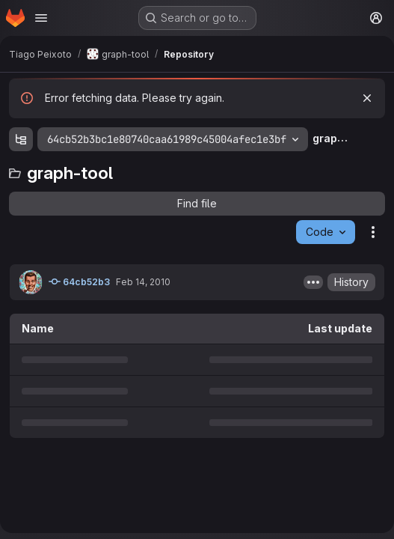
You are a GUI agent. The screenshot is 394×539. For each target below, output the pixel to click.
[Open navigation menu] (41, 18)
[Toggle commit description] (313, 282)
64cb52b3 (79, 281)
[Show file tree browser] (21, 139)
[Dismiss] (367, 98)
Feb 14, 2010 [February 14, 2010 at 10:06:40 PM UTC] (143, 281)
